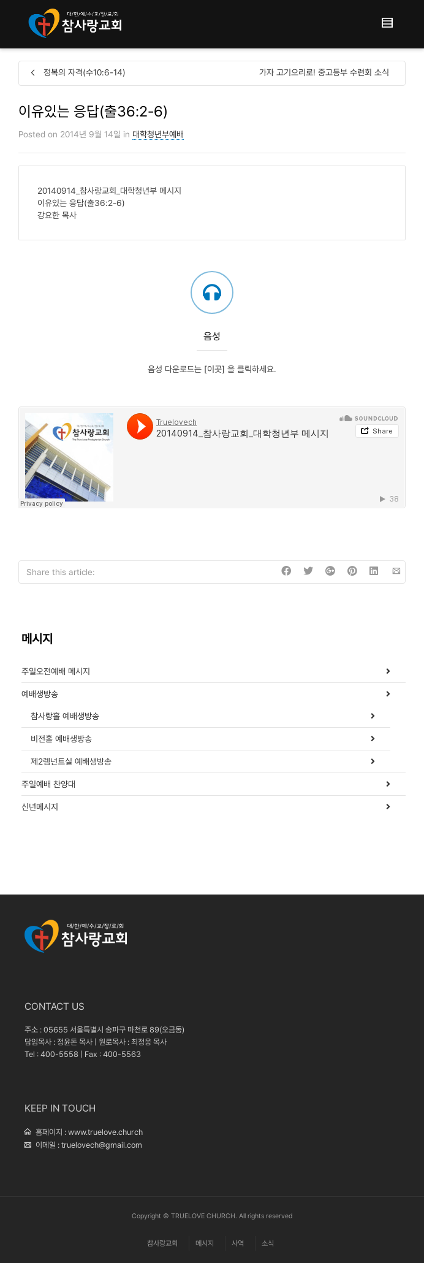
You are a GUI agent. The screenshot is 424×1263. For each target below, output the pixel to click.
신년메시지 (39, 807)
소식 (268, 1243)
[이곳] (215, 369)
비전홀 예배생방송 (61, 739)
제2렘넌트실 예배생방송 (71, 761)
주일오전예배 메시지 (55, 671)
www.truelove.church (105, 1132)
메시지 (204, 1243)
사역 (238, 1243)
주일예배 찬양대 (48, 784)
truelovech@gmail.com (101, 1145)
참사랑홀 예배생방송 (65, 716)
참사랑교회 (162, 1243)
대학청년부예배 (158, 134)
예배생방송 (39, 694)
